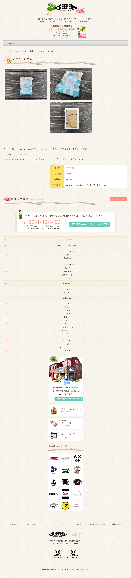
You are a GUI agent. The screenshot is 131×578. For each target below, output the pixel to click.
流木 (67, 320)
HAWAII (66, 284)
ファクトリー (46, 524)
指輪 (67, 255)
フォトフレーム (99, 185)
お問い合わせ (117, 524)
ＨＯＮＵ (67, 317)
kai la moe (34, 51)
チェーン (67, 271)
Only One (66, 239)
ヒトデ (67, 337)
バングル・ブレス (67, 265)
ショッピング (23, 51)
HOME (13, 524)
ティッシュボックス (67, 347)
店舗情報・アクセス (98, 524)
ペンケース (67, 340)
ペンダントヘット (67, 251)
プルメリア (67, 314)
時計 (67, 344)
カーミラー (67, 334)
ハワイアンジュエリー (66, 246)
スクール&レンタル (28, 524)
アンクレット (67, 275)
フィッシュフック (67, 292)
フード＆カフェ (63, 524)
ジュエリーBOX (67, 330)
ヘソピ (67, 261)
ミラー (67, 351)
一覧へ (118, 199)
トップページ (10, 51)
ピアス (67, 278)
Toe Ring (67, 258)
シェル (78, 185)
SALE (67, 268)
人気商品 (67, 304)
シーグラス (87, 185)
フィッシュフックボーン (67, 289)
